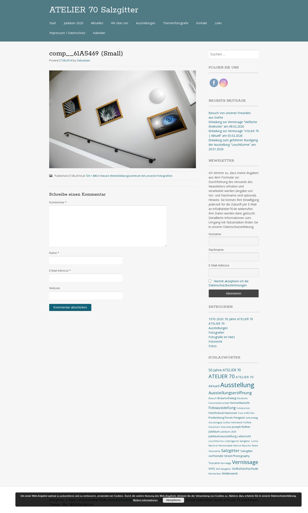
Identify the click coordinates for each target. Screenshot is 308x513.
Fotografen (216, 332)
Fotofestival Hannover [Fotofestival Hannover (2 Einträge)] (223, 413)
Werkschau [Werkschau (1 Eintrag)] (215, 473)
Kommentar (58, 202)
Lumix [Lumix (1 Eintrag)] (254, 441)
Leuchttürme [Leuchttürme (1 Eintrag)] (216, 441)
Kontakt (201, 23)
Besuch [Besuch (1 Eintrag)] (213, 398)
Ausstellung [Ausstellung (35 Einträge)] (237, 385)
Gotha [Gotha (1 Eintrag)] (226, 422)
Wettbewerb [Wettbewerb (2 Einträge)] (230, 473)
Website (54, 288)
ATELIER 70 (217, 323)
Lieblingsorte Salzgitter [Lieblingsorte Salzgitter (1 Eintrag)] (237, 441)
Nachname (216, 250)
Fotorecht (215, 341)
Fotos (213, 346)
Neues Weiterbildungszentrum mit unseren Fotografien (136, 176)
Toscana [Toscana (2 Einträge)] (214, 463)
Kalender (99, 33)
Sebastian (83, 60)
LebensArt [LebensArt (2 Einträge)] (244, 436)
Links (218, 23)
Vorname (215, 234)
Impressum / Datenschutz (67, 33)
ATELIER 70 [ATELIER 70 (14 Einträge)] (222, 376)
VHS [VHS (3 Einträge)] (212, 468)
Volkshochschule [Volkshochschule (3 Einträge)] (245, 468)
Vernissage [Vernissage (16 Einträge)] (245, 461)
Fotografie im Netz (222, 337)
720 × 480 (91, 176)
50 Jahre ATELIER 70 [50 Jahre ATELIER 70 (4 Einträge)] (225, 369)
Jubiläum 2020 (73, 23)
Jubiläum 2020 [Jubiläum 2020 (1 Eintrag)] (228, 431)
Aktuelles (97, 23)
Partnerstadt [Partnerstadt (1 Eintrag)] (225, 445)
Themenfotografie (175, 23)
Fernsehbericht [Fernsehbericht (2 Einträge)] (240, 403)
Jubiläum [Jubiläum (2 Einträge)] (214, 431)
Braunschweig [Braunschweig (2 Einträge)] (227, 398)
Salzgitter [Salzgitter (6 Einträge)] (230, 450)
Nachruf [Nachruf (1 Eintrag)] (213, 445)
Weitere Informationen (145, 500)
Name (54, 253)
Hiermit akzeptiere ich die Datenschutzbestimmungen (229, 283)
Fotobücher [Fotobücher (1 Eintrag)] (243, 408)
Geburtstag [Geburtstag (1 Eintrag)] (252, 417)
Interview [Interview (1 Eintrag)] (226, 426)
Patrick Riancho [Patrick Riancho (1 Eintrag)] (242, 445)
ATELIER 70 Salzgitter (93, 10)
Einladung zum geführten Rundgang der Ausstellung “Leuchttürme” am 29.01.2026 (233, 144)
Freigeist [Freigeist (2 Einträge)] (239, 417)
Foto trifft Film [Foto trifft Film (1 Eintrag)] (246, 413)
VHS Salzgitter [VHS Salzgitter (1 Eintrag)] (223, 468)
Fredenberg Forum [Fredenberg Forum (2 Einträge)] (221, 417)
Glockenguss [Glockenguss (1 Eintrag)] (215, 422)
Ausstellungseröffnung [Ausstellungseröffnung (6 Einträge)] (230, 393)
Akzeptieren (173, 500)
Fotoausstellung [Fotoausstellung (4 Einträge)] (222, 407)
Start (52, 23)
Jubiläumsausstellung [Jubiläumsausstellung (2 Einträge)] (223, 436)
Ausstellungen (145, 23)
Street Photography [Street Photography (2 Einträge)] (237, 456)
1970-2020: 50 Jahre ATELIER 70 (231, 319)
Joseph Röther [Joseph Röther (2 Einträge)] (241, 427)
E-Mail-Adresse (60, 270)
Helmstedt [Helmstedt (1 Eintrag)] (237, 422)
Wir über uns (119, 23)
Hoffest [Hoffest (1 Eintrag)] (247, 422)
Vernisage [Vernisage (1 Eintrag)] (226, 463)
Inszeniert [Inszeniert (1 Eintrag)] (214, 426)
